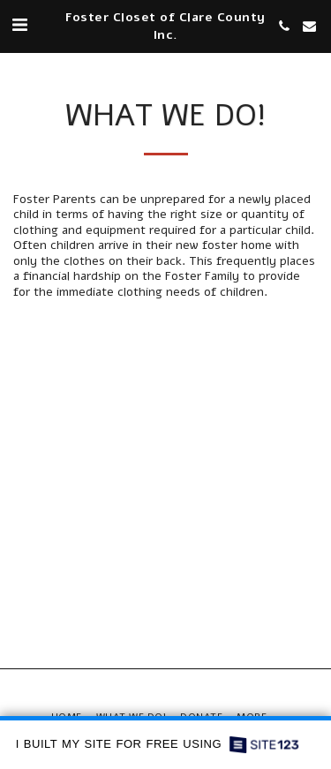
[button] (19, 25)
